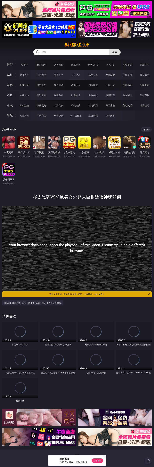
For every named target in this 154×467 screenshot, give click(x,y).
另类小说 (110, 105)
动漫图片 (75, 95)
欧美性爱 (75, 85)
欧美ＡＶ (58, 74)
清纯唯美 (110, 95)
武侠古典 (75, 105)
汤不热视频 (76, 115)
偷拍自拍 (41, 85)
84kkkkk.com (77, 45)
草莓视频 (58, 115)
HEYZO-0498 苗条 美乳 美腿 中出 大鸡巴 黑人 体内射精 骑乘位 (32, 303)
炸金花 (110, 64)
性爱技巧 (144, 105)
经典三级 (110, 85)
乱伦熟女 (127, 85)
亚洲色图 (41, 95)
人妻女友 (58, 105)
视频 (10, 75)
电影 (10, 85)
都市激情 (24, 105)
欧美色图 (58, 95)
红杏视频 (93, 115)
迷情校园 (93, 105)
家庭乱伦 (41, 105)
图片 (10, 95)
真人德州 (41, 64)
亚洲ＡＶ (24, 74)
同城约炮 (24, 115)
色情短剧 (110, 115)
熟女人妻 (93, 74)
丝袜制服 (110, 74)
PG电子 (24, 64)
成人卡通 (58, 85)
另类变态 (144, 85)
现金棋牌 (127, 64)
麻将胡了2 (93, 64)
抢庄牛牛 (144, 64)
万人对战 (58, 64)
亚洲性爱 (24, 85)
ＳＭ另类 (144, 74)
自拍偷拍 (41, 74)
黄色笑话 (127, 105)
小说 (10, 105)
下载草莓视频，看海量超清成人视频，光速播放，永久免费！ (99, 294)
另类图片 (144, 95)
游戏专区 (75, 64)
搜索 (114, 52)
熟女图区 (127, 95)
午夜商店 (41, 115)
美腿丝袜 (93, 95)
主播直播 (127, 74)
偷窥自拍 (24, 95)
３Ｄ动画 (75, 74)
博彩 (10, 65)
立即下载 (97, 460)
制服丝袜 (93, 85)
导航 (10, 115)
